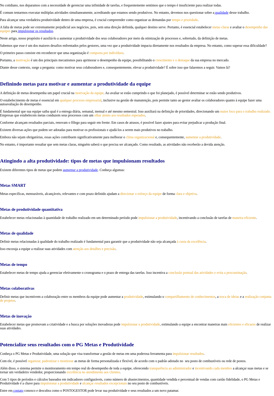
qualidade (221, 12)
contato (17, 390)
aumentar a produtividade (80, 170)
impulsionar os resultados (35, 31)
